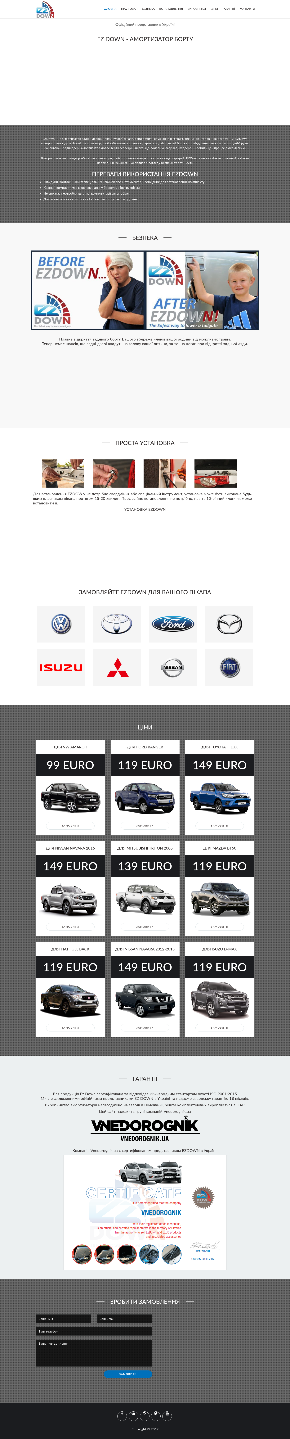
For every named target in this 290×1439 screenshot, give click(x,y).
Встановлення (171, 8)
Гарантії (229, 8)
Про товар (129, 8)
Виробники (197, 8)
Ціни (214, 8)
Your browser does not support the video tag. (145, 82)
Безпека (148, 8)
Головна (109, 8)
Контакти (247, 8)
